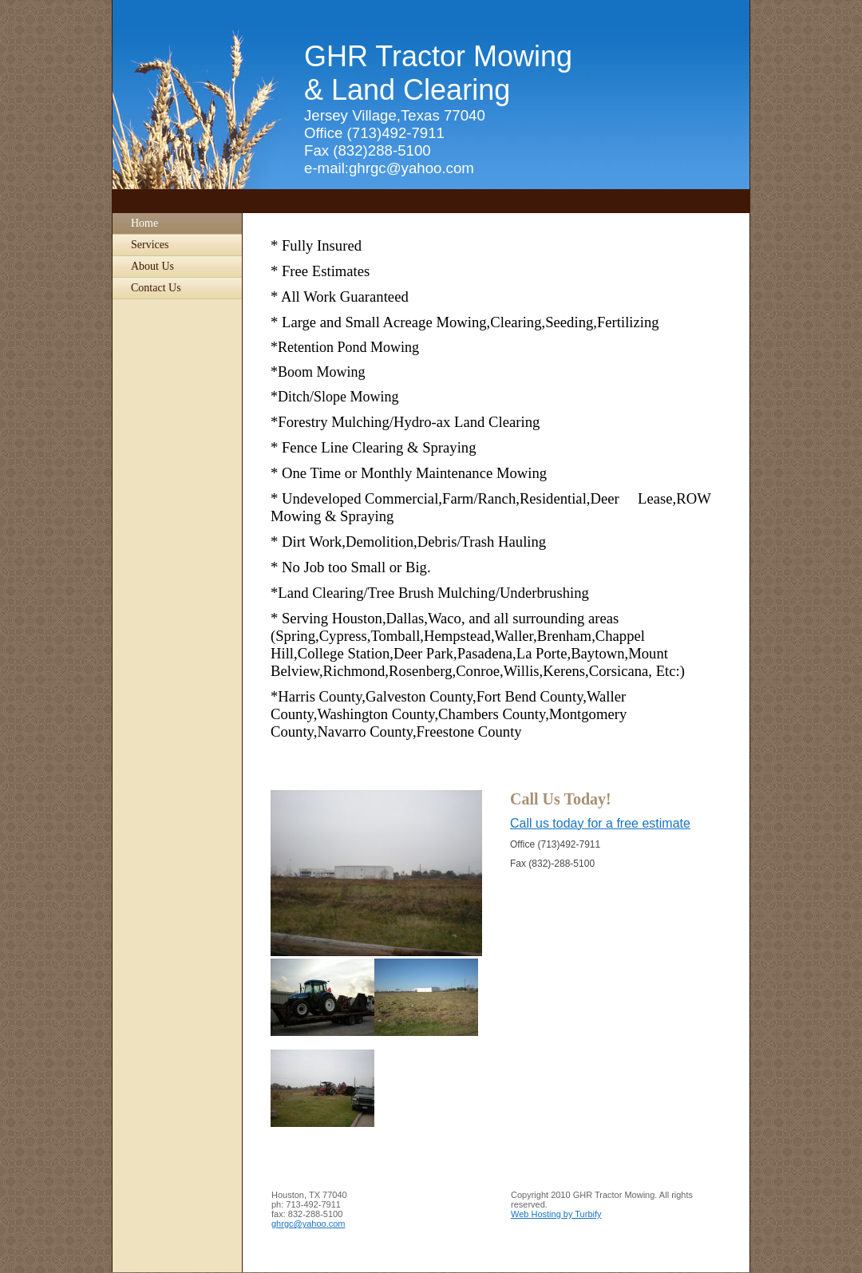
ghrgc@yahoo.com (308, 1223)
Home (144, 223)
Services (149, 245)
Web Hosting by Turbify (556, 1214)
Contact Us (156, 288)
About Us (152, 266)
